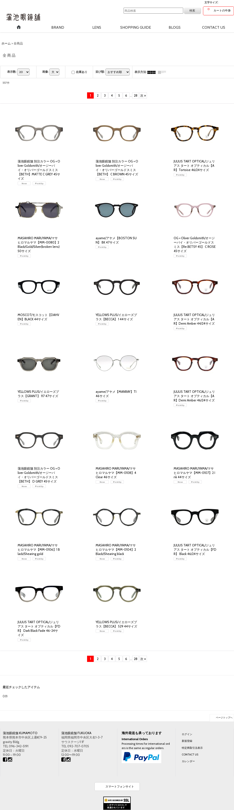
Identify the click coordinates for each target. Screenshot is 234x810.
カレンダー (188, 761)
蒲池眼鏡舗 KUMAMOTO (20, 733)
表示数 (11, 71)
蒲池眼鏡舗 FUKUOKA (76, 733)
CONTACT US (190, 754)
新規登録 (187, 741)
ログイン (187, 734)
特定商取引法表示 (192, 747)
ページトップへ (224, 717)
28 (135, 95)
